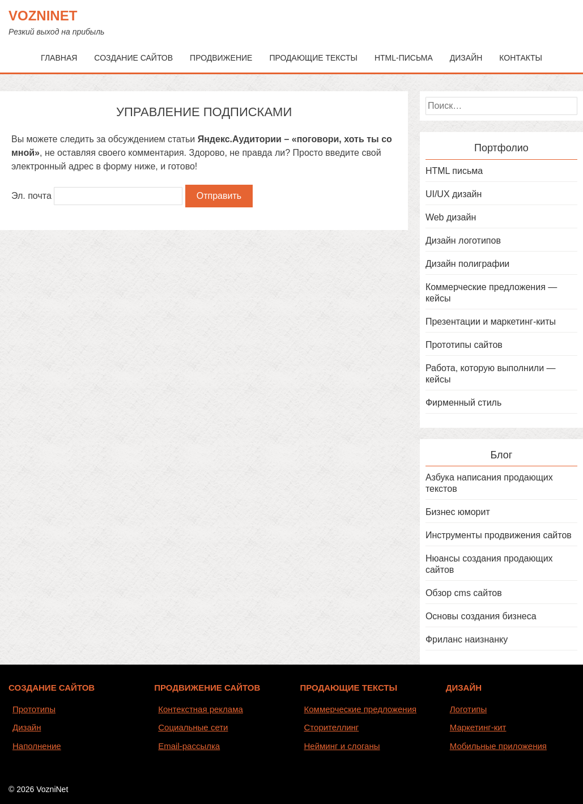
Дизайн (466, 57)
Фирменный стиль (463, 402)
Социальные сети (193, 727)
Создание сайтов (133, 57)
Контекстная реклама (200, 709)
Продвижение (221, 57)
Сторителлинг (331, 727)
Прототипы (34, 709)
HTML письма (454, 171)
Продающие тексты (313, 57)
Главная (59, 57)
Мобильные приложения (498, 746)
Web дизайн (450, 217)
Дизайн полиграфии (467, 264)
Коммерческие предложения (360, 709)
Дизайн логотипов (463, 240)
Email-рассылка (189, 746)
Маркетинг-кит (478, 727)
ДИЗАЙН (464, 687)
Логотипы (468, 709)
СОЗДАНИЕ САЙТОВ (51, 687)
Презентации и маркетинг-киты (490, 321)
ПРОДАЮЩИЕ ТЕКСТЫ (349, 687)
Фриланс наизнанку (466, 639)
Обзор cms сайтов (463, 593)
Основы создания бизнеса (481, 616)
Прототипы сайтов (464, 345)
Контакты (520, 57)
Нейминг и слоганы (342, 746)
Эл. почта (31, 196)
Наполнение (36, 746)
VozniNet (42, 15)
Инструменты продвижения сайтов (498, 535)
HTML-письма (404, 57)
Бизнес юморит (457, 512)
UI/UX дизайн (453, 194)
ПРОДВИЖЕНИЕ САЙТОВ (207, 687)
